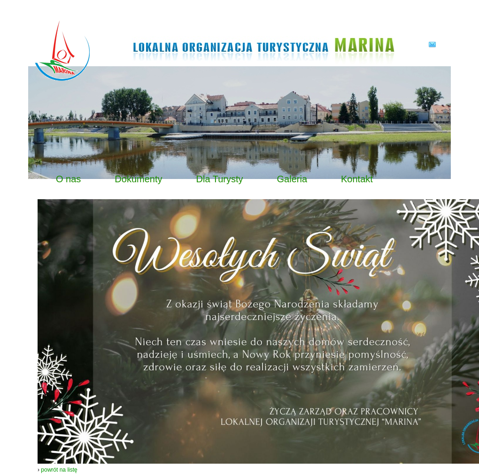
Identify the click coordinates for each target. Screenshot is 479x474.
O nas (68, 179)
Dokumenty (138, 179)
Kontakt (357, 179)
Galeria (292, 179)
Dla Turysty (219, 179)
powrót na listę (59, 469)
